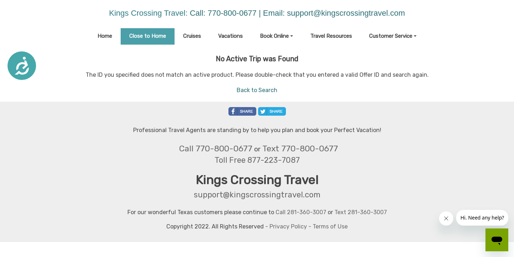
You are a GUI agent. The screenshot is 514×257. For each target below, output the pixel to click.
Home (104, 36)
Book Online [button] (274, 36)
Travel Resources (331, 36)
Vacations (230, 36)
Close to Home (147, 36)
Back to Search (257, 90)
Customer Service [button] (390, 36)
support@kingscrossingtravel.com (346, 13)
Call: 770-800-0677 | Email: (238, 13)
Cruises (192, 36)
